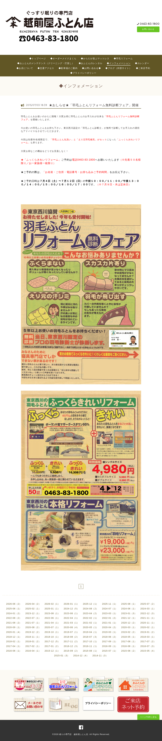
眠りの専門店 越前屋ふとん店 (73, 734)
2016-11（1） (90, 646)
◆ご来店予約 (143, 68)
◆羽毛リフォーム (123, 58)
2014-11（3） (100, 655)
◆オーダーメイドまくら (63, 58)
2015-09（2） (71, 651)
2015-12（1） (52, 651)
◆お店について (24, 68)
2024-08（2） (90, 608)
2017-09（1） (109, 641)
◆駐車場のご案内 (68, 68)
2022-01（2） (109, 618)
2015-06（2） (129, 651)
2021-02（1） (90, 622)
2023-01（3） (129, 613)
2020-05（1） (90, 627)
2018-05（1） (129, 637)
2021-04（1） (52, 622)
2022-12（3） (148, 613)
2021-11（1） (148, 618)
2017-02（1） (33, 646)
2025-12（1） (90, 604)
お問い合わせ (148, 29)
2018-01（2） (33, 641)
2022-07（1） (33, 618)
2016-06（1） (14, 651)
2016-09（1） (109, 646)
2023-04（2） (90, 613)
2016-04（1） (33, 651)
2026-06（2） (14, 604)
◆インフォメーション (119, 63)
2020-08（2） (33, 627)
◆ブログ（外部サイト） (118, 68)
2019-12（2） (33, 632)
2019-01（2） (148, 632)
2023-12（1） (33, 613)
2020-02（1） (148, 627)
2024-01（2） (14, 613)
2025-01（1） (52, 608)
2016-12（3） (71, 646)
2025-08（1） (129, 604)
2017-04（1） (14, 646)
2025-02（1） (33, 608)
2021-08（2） (14, 622)
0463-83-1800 (149, 23)
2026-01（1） (71, 604)
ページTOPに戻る (148, 717)
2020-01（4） (14, 632)
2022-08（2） (14, 618)
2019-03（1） (109, 632)
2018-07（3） (90, 637)
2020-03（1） (129, 627)
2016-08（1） (129, 646)
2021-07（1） (33, 622)
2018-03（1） (148, 637)
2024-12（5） (71, 608)
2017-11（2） (71, 641)
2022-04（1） (71, 618)
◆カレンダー (142, 63)
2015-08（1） (90, 651)
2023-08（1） (52, 613)
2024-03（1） (148, 608)
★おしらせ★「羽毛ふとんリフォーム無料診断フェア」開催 (94, 105)
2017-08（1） (129, 641)
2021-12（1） (129, 618)
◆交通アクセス (45, 68)
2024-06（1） (129, 608)
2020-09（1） (14, 627)
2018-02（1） (14, 641)
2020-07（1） (52, 627)
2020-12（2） (129, 622)
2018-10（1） (52, 637)
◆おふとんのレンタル (90, 63)
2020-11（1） (148, 622)
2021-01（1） (109, 622)
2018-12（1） (14, 637)
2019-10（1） (52, 632)
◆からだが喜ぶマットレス (95, 58)
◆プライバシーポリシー (83, 73)
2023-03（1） (109, 613)
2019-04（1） (90, 632)
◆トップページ (37, 58)
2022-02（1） (90, 618)
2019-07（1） (71, 632)
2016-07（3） (148, 646)
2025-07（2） (148, 604)
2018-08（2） (71, 637)
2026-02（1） (52, 604)
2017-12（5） (52, 641)
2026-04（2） (33, 604)
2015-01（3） (61, 655)
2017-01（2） (52, 646)
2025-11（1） (109, 604)
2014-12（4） (81, 655)
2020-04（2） (109, 627)
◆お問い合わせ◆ (91, 68)
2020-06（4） (71, 627)
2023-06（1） (71, 613)
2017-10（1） (90, 641)
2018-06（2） (109, 637)
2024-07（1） (109, 608)
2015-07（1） (109, 651)
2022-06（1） (52, 618)
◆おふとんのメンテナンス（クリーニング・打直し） (45, 63)
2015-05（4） (148, 651)
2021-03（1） (71, 622)
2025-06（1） (14, 608)
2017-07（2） (148, 641)
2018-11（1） (33, 637)
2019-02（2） (129, 632)
